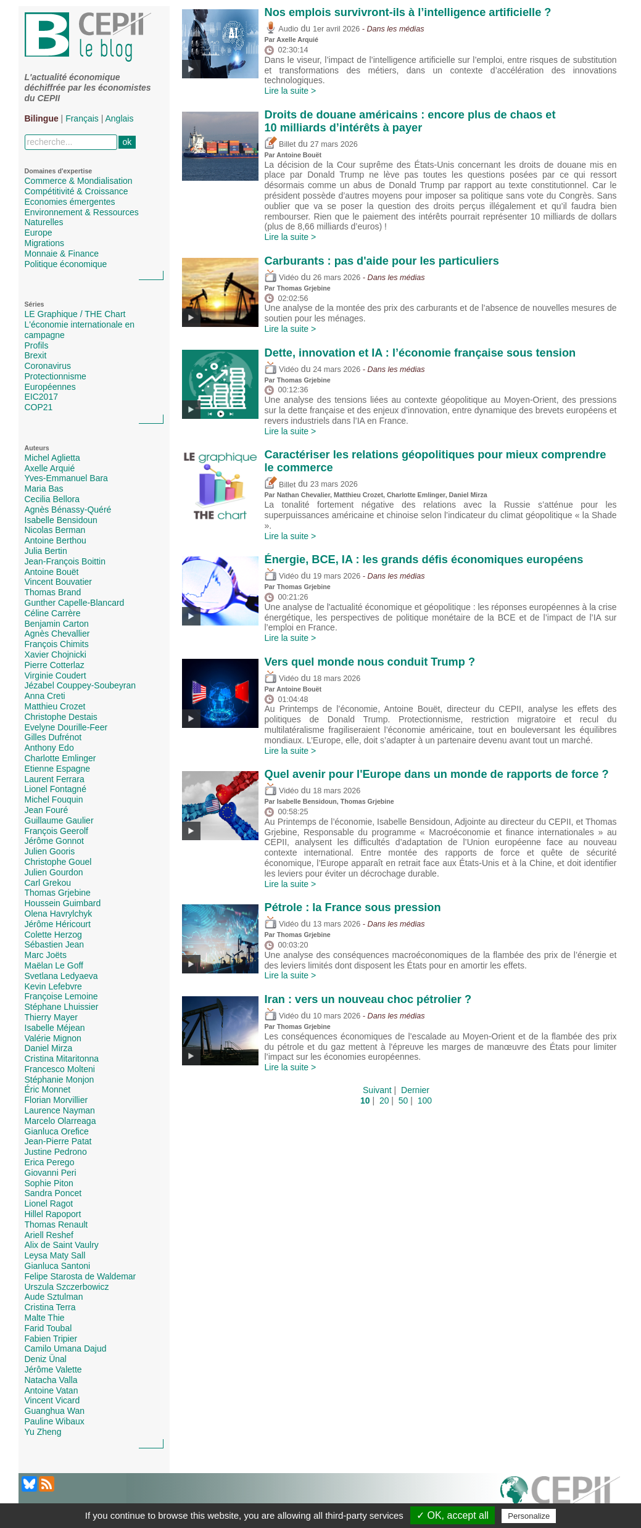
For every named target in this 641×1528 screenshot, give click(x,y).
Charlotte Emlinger (60, 758)
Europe (38, 232)
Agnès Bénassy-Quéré (68, 509)
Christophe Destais (61, 717)
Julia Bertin (46, 551)
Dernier (415, 1090)
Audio (282, 29)
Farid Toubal (48, 1328)
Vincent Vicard (52, 1400)
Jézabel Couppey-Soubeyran (80, 685)
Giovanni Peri (51, 1173)
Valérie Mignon (53, 1038)
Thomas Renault (56, 1224)
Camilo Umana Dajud (66, 1348)
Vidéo (282, 277)
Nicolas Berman (55, 530)
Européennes (50, 387)
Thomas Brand (53, 592)
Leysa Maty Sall (55, 1255)
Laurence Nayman (60, 1110)
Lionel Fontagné (55, 789)
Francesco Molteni (60, 1069)
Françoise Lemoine (61, 996)
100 (425, 1100)
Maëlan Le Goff (54, 965)
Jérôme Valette (53, 1369)
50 (403, 1100)
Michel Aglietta (52, 458)
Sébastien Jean (55, 944)
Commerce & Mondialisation (79, 181)
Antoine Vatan (51, 1390)
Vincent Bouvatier (58, 582)
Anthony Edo (49, 748)
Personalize (529, 1516)
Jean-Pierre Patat (58, 1141)
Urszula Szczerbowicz (67, 1287)
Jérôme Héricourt (58, 924)
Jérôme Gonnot (55, 841)
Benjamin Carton (57, 624)
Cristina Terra (50, 1307)
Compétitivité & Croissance (76, 191)
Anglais (119, 118)
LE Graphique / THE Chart (75, 314)
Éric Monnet (48, 1089)
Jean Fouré (46, 810)
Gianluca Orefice (57, 1131)
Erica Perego (50, 1162)
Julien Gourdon (54, 872)
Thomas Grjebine (58, 893)
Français (82, 118)
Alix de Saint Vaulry (62, 1245)
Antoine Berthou (55, 540)
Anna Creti (45, 696)
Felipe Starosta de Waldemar (80, 1276)
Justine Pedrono (56, 1152)
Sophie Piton (49, 1183)
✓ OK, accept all (452, 1515)
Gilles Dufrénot (53, 737)
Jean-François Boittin (65, 561)
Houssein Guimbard (63, 903)
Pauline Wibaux (55, 1421)
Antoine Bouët (52, 572)
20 (384, 1100)
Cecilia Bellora (52, 499)
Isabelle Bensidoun (61, 520)
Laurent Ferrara (55, 779)
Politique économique (66, 264)
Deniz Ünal (46, 1359)
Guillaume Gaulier (59, 820)
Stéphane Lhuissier (62, 1007)
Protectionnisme (55, 376)
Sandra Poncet (53, 1193)
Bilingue (42, 118)
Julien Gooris (50, 851)
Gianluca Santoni (58, 1266)
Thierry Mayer (51, 1017)
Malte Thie (45, 1318)
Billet (280, 144)
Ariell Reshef (49, 1235)
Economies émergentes (70, 202)
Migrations (45, 243)
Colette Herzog (53, 935)
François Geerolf (56, 831)
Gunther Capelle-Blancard (75, 603)
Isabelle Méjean (55, 1028)
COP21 (39, 407)
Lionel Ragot (49, 1203)
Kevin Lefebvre (53, 986)
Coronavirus (48, 366)
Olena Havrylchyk (59, 914)
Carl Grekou (48, 883)
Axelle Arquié (50, 468)
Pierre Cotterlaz (55, 665)
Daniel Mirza (49, 1048)
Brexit (36, 355)
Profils (37, 345)
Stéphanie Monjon (59, 1079)
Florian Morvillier (56, 1100)
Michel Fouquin (54, 799)
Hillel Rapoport (53, 1214)
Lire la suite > (290, 91)
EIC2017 (41, 397)
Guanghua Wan (55, 1411)
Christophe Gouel (58, 862)
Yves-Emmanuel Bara (66, 478)
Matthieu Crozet (55, 706)
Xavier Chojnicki (55, 654)
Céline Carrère (53, 613)
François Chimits (57, 644)
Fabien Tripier (51, 1339)
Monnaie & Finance (62, 253)
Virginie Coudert (55, 675)
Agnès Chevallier (57, 633)
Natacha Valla (51, 1380)
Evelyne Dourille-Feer (66, 727)
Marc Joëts (46, 955)
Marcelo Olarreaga (60, 1121)
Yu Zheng (43, 1432)
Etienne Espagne (58, 769)
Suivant (377, 1090)
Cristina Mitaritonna (62, 1058)
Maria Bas (44, 489)
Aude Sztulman (54, 1297)
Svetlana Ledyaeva (61, 976)
